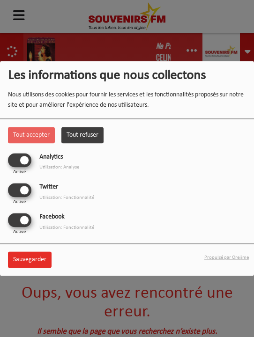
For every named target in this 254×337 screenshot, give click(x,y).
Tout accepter (31, 135)
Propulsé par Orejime (226, 258)
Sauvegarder (29, 260)
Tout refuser (82, 135)
